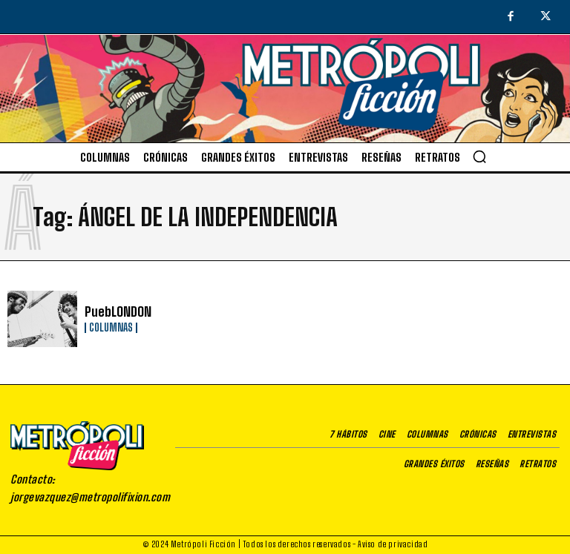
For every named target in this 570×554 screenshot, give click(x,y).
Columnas (111, 327)
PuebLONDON (115, 312)
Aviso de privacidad (393, 544)
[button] (479, 156)
